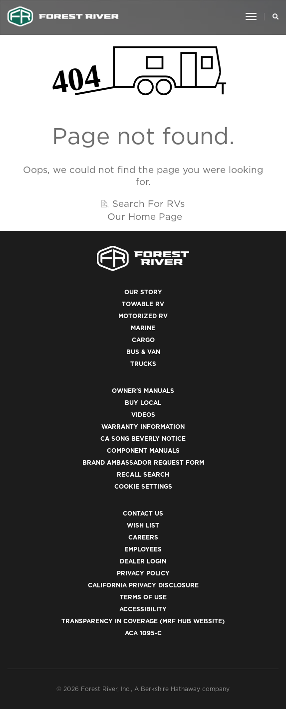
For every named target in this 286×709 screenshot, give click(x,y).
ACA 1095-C (143, 633)
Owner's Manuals (143, 390)
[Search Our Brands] (273, 16)
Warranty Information (143, 426)
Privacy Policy (143, 573)
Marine (143, 328)
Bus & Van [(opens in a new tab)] (143, 352)
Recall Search (143, 474)
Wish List (143, 525)
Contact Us (143, 513)
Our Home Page (144, 216)
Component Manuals (143, 450)
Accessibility (143, 609)
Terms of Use (143, 597)
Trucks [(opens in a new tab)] (143, 363)
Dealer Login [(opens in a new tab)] (143, 561)
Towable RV (143, 304)
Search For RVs (148, 203)
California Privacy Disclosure (143, 585)
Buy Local (143, 402)
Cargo (143, 340)
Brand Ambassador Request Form (143, 462)
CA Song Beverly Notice (143, 438)
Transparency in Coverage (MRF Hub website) (143, 621)
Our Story (143, 292)
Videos (143, 414)
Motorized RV (143, 316)
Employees (143, 549)
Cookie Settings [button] (143, 486)
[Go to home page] (63, 16)
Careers (143, 537)
